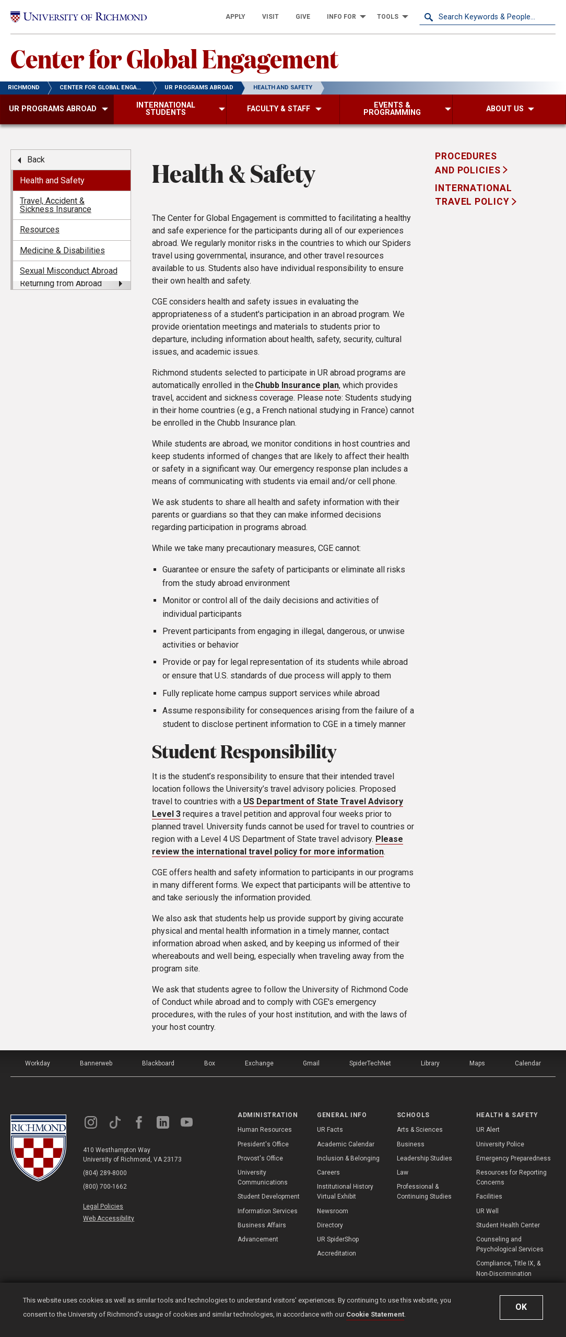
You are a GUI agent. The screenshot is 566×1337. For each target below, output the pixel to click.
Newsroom (332, 1211)
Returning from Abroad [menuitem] (61, 283)
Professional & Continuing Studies (424, 1191)
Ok (521, 1307)
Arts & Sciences (420, 1129)
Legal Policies (103, 1206)
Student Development (269, 1196)
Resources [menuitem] (40, 229)
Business (410, 1144)
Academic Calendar (345, 1144)
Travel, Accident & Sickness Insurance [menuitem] (55, 205)
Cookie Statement (375, 1314)
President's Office (263, 1144)
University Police (500, 1144)
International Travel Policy (473, 195)
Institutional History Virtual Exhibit (345, 1191)
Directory (330, 1225)
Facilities (489, 1196)
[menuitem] (235, 16)
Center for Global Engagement (174, 58)
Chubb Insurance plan (297, 385)
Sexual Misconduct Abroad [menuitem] (68, 271)
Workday (37, 1063)
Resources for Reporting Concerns (511, 1177)
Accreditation (336, 1253)
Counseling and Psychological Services (510, 1244)
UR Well (487, 1211)
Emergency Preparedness (513, 1158)
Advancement (258, 1239)
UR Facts (330, 1129)
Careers (328, 1172)
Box (209, 1063)
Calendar (528, 1063)
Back (36, 160)
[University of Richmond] (78, 17)
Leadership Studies (424, 1158)
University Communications (263, 1177)
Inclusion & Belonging (348, 1158)
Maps (477, 1063)
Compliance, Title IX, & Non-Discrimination (508, 1268)
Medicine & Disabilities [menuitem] (62, 250)
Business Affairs (262, 1225)
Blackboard (158, 1063)
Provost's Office (260, 1158)
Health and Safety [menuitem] (52, 180)
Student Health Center (508, 1225)
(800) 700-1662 (105, 1186)
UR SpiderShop (338, 1239)
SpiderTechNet (370, 1063)
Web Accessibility (108, 1218)
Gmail (311, 1063)
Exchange (259, 1063)
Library (430, 1063)
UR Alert (488, 1129)
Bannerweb (96, 1063)
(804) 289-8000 (105, 1173)
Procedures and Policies (469, 163)
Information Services (268, 1211)
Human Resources (265, 1129)
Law (402, 1172)
